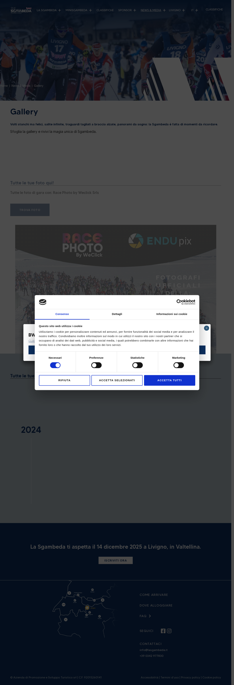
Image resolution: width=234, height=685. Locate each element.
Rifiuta (64, 380)
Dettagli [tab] (117, 314)
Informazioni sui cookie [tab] (171, 314)
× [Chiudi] (206, 328)
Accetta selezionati (117, 380)
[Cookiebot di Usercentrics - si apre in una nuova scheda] (179, 302)
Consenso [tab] (62, 314)
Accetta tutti (169, 380)
